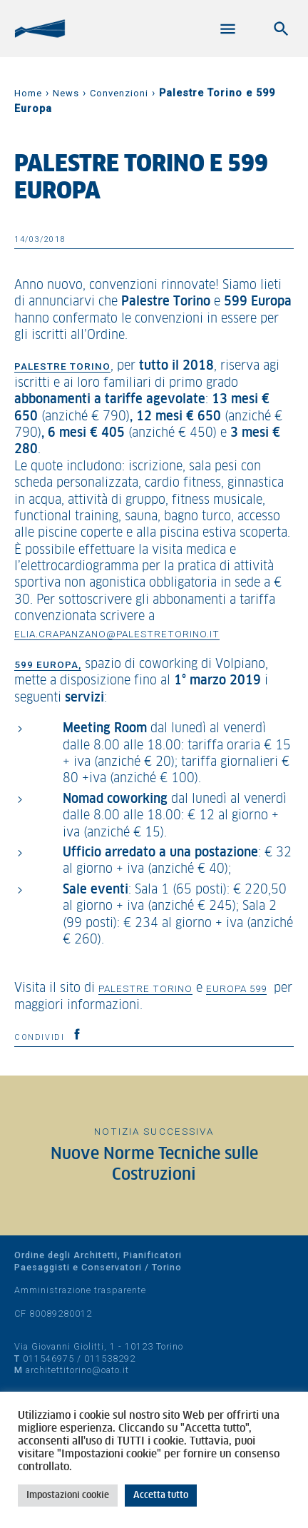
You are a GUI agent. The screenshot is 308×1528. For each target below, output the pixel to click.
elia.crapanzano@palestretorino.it (117, 633)
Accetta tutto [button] (160, 1495)
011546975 (48, 1358)
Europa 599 (236, 988)
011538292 (109, 1358)
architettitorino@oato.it (77, 1370)
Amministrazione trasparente (80, 1290)
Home (28, 93)
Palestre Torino (145, 988)
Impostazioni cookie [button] (67, 1495)
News (66, 93)
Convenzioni (119, 93)
